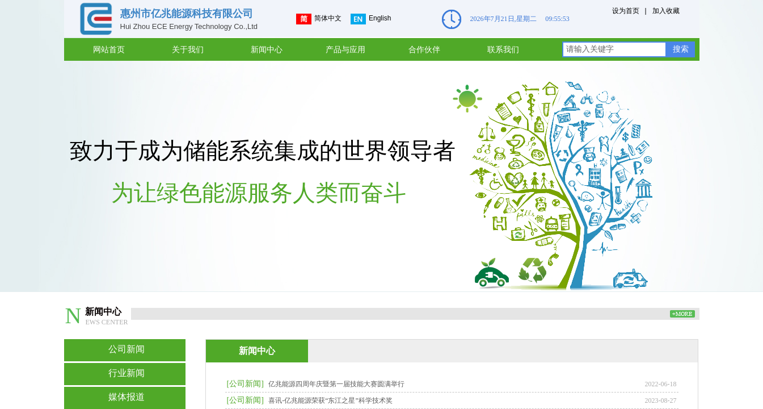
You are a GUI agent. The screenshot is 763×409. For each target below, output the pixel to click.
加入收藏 (666, 11)
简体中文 (319, 19)
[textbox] (614, 49)
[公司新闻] (245, 383)
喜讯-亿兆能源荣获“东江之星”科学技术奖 (330, 400)
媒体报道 (126, 397)
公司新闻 (126, 349)
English (371, 19)
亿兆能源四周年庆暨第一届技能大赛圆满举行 (336, 384)
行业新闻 (126, 373)
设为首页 (625, 11)
